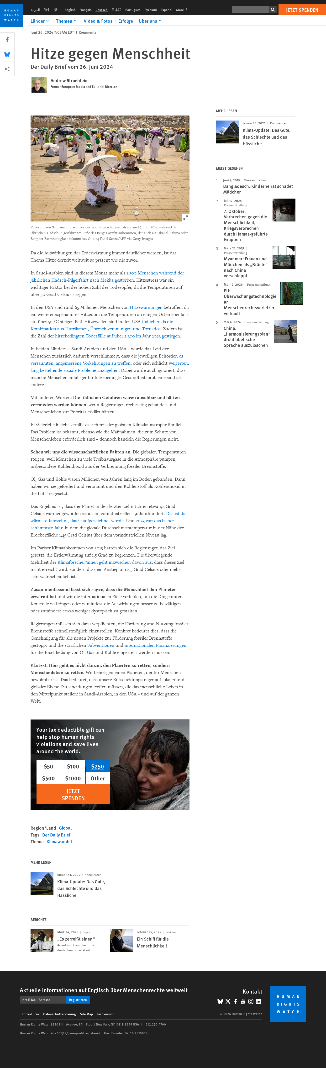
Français (85, 9)
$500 (48, 778)
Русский (150, 9)
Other (97, 778)
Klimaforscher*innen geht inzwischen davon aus (105, 562)
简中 (47, 9)
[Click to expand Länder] (40, 20)
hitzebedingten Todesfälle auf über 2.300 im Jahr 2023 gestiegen (117, 336)
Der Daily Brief (56, 834)
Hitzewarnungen (146, 307)
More (183, 9)
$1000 (73, 778)
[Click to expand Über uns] (151, 20)
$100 (73, 766)
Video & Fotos (98, 20)
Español (166, 9)
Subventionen (100, 645)
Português (133, 9)
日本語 (116, 9)
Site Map (86, 1013)
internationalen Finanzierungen (154, 645)
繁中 (57, 9)
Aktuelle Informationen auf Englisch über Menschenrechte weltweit (104, 990)
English (70, 9)
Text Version (106, 1013)
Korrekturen (30, 1013)
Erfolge (125, 20)
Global (65, 828)
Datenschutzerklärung (59, 1013)
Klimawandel (59, 841)
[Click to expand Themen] (67, 20)
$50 (48, 766)
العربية (35, 9)
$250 (97, 766)
